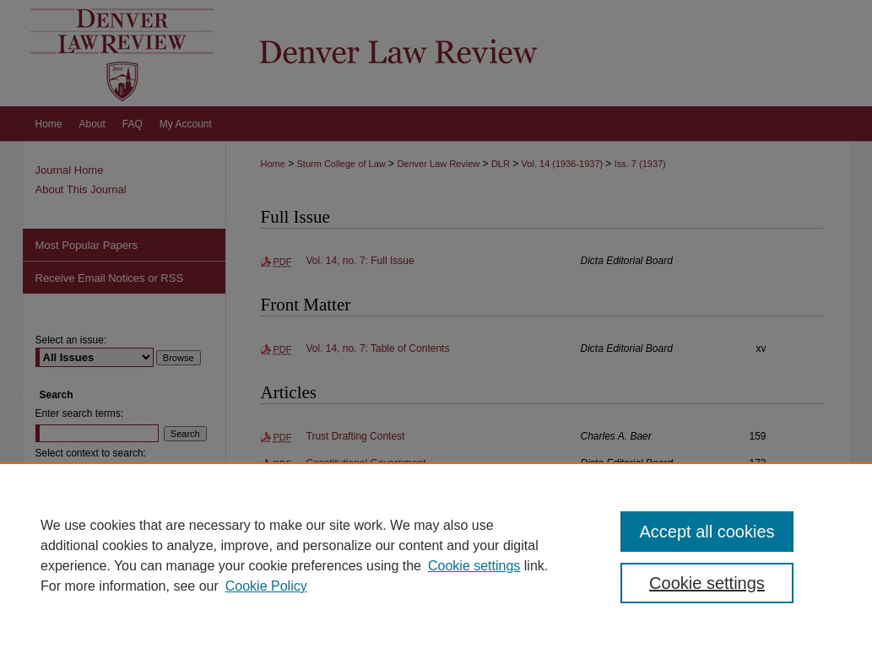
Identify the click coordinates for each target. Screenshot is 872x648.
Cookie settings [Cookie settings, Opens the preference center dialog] (707, 583)
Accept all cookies (706, 531)
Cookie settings (474, 566)
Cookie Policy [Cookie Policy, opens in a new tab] (266, 586)
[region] (436, 555)
